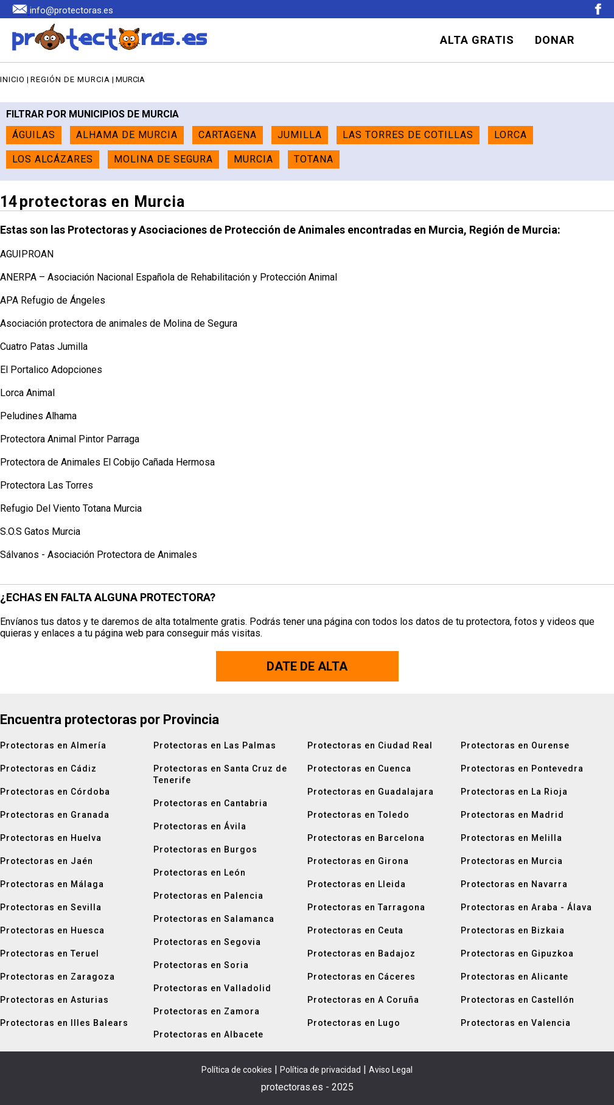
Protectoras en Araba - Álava (526, 907)
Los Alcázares (52, 159)
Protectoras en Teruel (49, 953)
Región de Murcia (70, 79)
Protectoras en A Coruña (363, 1000)
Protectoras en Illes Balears (64, 1023)
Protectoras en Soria (201, 965)
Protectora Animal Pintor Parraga (69, 439)
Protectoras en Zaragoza (57, 976)
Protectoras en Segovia (207, 942)
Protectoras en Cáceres (361, 976)
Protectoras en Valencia (516, 1023)
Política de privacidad (320, 1070)
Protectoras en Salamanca (213, 919)
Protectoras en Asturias (54, 1000)
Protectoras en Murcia (512, 861)
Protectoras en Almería (53, 745)
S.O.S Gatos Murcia (40, 531)
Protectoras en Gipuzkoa (517, 953)
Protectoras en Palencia (208, 896)
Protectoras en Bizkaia (513, 930)
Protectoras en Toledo (358, 815)
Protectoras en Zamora (206, 1011)
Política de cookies (236, 1070)
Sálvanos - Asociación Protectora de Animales (98, 554)
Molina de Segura (163, 159)
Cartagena (227, 135)
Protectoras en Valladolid (212, 988)
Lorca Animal (27, 393)
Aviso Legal (391, 1070)
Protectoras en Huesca (52, 930)
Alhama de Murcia (127, 135)
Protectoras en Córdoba (55, 792)
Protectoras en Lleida (356, 884)
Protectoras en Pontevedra (522, 768)
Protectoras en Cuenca (359, 768)
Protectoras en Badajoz (361, 953)
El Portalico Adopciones (51, 369)
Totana (313, 159)
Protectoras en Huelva (51, 838)
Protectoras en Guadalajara (370, 792)
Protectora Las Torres (46, 485)
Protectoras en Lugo (353, 1023)
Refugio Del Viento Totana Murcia (71, 508)
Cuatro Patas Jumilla (44, 346)
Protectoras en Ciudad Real (370, 745)
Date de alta (307, 666)
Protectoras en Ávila (199, 826)
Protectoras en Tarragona (366, 907)
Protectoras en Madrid (512, 815)
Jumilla (299, 135)
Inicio (12, 79)
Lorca (510, 135)
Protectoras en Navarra (514, 884)
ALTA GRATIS (477, 39)
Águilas (33, 135)
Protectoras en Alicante (514, 976)
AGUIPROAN (27, 254)
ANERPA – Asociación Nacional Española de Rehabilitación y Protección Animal (168, 277)
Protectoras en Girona (358, 861)
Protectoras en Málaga (52, 884)
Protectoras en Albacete (208, 1034)
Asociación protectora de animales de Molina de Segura (118, 323)
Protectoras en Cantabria (210, 803)
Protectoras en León (199, 872)
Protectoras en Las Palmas (214, 745)
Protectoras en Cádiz (48, 768)
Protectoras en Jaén (46, 861)
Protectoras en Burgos (205, 849)
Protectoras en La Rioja (514, 792)
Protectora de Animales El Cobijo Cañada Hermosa (107, 462)
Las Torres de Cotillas (408, 135)
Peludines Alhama (38, 416)
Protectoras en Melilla (511, 838)
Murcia (253, 159)
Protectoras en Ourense (515, 745)
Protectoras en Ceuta (355, 930)
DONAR (554, 39)
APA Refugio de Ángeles (52, 300)
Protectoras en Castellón (517, 1000)
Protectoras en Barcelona (366, 838)
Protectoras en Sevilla (51, 907)
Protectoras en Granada (55, 815)
